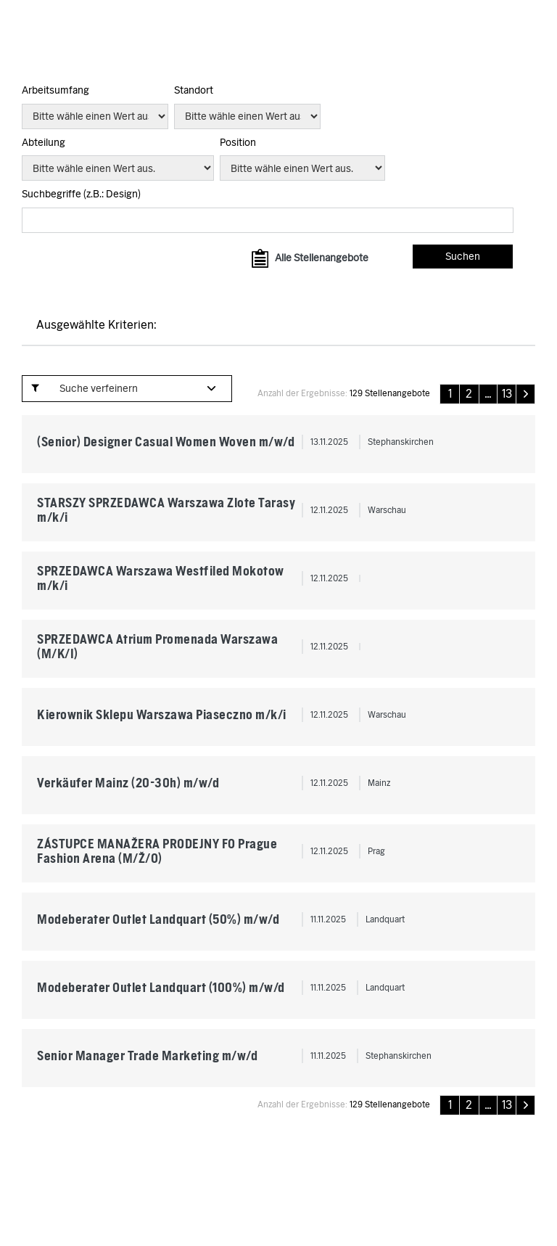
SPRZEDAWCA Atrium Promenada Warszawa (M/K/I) (157, 646)
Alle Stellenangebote (321, 257)
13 (507, 394)
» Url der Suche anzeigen (84, 355)
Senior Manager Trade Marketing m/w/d (147, 1055)
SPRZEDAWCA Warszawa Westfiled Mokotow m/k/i (160, 578)
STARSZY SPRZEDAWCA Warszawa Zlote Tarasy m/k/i (166, 510)
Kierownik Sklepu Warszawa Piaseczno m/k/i (161, 714)
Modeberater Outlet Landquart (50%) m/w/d (158, 919)
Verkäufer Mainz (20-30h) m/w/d (128, 782)
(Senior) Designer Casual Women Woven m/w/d (165, 441)
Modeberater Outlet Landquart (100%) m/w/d (161, 987)
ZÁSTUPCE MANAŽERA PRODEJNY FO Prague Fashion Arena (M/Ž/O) (157, 851)
